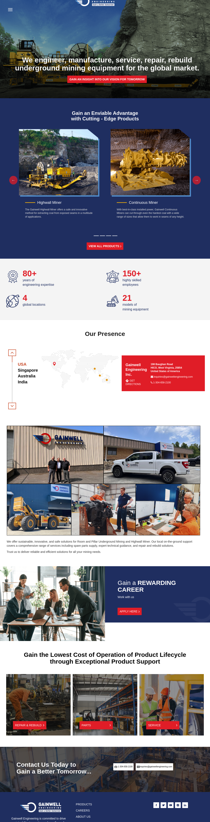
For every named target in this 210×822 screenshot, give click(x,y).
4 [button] (114, 235)
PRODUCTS (84, 804)
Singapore (28, 370)
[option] (59, 175)
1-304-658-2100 (161, 382)
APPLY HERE (130, 611)
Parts (96, 725)
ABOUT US (83, 816)
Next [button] (194, 180)
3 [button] (108, 235)
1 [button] (96, 235)
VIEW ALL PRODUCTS (105, 246)
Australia (26, 376)
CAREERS (83, 810)
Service (162, 725)
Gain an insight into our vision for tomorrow (107, 79)
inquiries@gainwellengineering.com (172, 376)
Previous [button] (11, 180)
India (22, 382)
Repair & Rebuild (29, 725)
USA (22, 364)
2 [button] (102, 235)
